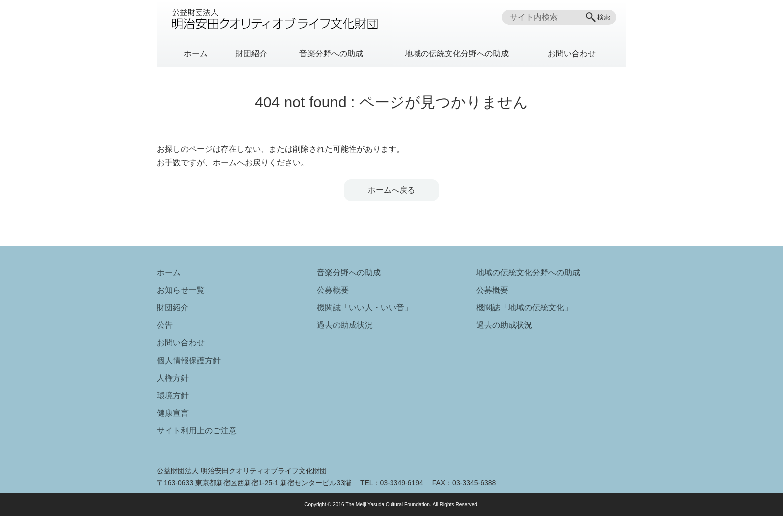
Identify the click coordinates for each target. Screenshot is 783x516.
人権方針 (173, 378)
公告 (165, 325)
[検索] (598, 17)
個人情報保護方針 (189, 360)
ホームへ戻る (391, 190)
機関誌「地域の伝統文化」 (524, 307)
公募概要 (333, 290)
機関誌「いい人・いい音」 (364, 307)
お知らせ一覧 (181, 290)
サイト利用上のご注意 (197, 430)
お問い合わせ (572, 53)
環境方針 (173, 395)
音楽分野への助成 (331, 53)
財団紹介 (251, 53)
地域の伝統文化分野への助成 (457, 53)
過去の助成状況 (345, 325)
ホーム (196, 53)
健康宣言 (173, 413)
